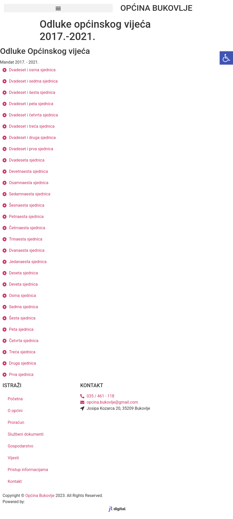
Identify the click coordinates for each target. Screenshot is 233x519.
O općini (15, 410)
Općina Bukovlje (40, 495)
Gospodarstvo (20, 446)
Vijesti (13, 457)
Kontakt (15, 481)
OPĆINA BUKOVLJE (156, 8)
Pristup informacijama (28, 469)
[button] (58, 8)
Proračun (16, 422)
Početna (15, 398)
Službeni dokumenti (26, 434)
